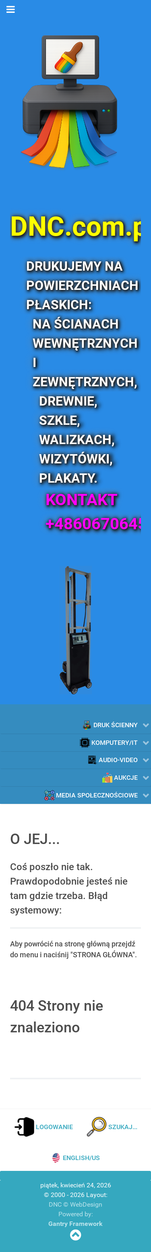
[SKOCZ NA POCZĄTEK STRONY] (75, 1237)
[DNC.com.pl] (75, 226)
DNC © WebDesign (75, 1204)
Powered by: (75, 1214)
